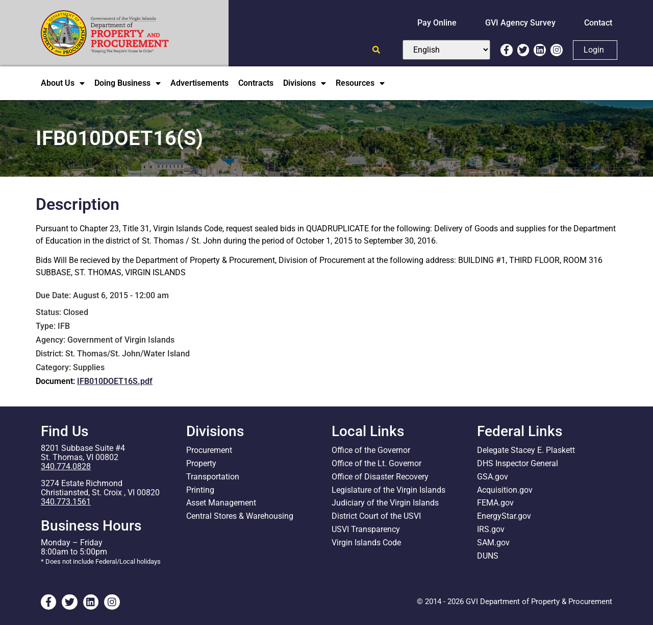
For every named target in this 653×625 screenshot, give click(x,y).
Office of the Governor (371, 450)
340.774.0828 (66, 466)
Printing (200, 490)
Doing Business (127, 83)
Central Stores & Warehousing (239, 516)
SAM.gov (493, 543)
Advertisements (199, 83)
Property (201, 463)
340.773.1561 (66, 502)
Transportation (212, 477)
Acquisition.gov (505, 490)
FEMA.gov (495, 503)
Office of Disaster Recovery (380, 477)
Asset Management (221, 503)
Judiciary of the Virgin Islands (385, 503)
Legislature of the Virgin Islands (388, 490)
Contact (598, 23)
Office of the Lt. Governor (376, 463)
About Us (63, 83)
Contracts (255, 83)
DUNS (487, 556)
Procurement (209, 450)
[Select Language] (446, 50)
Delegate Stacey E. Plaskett (526, 450)
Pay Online (437, 23)
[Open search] (376, 50)
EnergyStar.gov (504, 516)
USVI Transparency (366, 530)
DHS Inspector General (517, 463)
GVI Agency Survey (520, 23)
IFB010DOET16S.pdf (115, 381)
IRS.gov (491, 530)
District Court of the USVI (376, 516)
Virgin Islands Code (366, 543)
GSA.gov (492, 477)
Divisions (304, 83)
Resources (360, 83)
